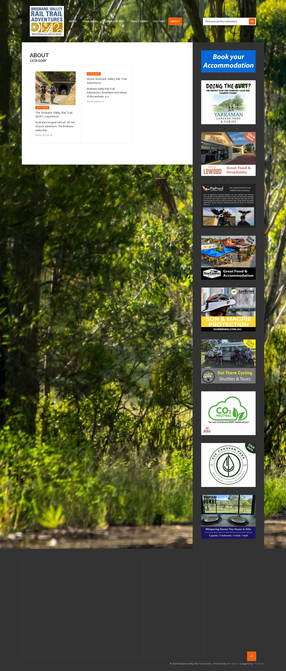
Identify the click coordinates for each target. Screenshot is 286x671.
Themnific (258, 663)
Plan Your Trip (113, 21)
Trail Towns (139, 21)
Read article (43, 135)
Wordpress (233, 663)
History (159, 21)
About (175, 21)
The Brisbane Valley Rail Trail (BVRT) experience (53, 114)
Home (73, 21)
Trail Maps (90, 21)
